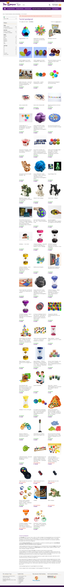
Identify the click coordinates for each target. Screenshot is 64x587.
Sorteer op (53, 21)
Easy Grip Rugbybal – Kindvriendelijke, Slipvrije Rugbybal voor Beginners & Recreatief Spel (54, 221)
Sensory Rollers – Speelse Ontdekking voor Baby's (38, 82)
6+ (4, 51)
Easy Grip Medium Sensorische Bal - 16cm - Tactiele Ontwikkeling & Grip (40, 221)
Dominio (5, 36)
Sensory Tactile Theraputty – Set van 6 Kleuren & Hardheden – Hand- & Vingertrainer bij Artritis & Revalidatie (54, 363)
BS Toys (5, 38)
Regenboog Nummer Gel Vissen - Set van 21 (54, 105)
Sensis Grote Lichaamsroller (39, 105)
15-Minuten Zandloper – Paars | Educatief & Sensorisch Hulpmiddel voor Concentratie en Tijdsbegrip (25, 316)
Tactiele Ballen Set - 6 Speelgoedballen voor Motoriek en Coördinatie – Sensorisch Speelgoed (25, 127)
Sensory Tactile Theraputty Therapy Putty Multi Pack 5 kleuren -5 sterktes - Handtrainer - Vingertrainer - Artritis (25, 502)
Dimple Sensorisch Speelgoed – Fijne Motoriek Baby (54, 82)
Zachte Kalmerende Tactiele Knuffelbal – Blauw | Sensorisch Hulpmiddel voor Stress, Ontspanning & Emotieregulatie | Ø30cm (40, 176)
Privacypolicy (21, 581)
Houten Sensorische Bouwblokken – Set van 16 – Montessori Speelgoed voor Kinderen (40, 339)
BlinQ (5, 37)
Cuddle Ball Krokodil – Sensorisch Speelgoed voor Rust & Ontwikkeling (25, 458)
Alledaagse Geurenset (52, 38)
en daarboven (8, 28)
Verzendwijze (21, 577)
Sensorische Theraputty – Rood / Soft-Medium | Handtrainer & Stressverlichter (25, 151)
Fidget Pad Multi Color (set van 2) (25, 481)
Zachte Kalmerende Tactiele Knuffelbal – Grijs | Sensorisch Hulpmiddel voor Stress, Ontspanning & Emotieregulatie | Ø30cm (40, 292)
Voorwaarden (21, 580)
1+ (4, 48)
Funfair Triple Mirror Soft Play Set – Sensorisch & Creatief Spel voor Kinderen (25, 291)
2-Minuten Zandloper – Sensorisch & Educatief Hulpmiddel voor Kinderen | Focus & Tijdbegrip (40, 245)
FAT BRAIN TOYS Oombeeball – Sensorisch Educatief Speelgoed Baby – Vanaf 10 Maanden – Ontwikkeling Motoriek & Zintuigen (40, 412)
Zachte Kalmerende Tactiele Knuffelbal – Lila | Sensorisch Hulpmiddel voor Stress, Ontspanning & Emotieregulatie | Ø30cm (40, 128)
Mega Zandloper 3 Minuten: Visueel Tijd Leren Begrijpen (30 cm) (25, 362)
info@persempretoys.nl (7, 579)
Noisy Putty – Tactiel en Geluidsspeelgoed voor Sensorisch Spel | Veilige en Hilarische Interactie (54, 387)
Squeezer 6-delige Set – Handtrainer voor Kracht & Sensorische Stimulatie (24, 435)
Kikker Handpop (51, 500)
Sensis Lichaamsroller (23, 105)
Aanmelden (59, 0)
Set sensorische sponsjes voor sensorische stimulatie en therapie (54, 126)
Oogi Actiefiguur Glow (52, 174)
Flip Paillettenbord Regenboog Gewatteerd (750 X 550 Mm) (54, 268)
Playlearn (5, 41)
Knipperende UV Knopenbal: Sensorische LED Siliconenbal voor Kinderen (39, 39)
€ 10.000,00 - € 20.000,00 (8, 32)
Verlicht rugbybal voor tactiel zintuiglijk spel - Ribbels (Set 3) (39, 61)
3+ (4, 49)
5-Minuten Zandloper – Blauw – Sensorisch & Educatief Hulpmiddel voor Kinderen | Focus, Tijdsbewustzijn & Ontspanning (54, 292)
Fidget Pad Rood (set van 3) (39, 481)
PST (4, 42)
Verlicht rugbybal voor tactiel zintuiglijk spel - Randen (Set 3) (25, 61)
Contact (20, 582)
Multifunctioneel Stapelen (38, 267)
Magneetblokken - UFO (23, 38)
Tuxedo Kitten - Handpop (53, 198)
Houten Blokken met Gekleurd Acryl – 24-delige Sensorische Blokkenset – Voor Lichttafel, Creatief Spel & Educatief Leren (25, 340)
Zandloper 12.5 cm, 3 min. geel (25, 409)
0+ (4, 47)
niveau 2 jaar (6, 54)
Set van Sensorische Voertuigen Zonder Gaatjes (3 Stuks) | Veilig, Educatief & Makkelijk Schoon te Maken (54, 435)
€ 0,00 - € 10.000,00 (7, 31)
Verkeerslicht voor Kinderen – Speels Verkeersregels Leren (39, 434)
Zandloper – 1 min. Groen (24, 244)
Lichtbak (35, 500)
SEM (4, 43)
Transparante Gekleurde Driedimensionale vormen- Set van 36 (54, 315)
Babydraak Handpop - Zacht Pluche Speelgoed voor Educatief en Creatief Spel (25, 199)
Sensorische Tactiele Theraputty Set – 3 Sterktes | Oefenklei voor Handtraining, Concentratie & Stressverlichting (40, 525)
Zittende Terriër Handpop (38, 198)
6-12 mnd (5, 53)
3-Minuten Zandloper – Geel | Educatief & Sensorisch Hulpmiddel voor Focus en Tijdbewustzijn (25, 269)
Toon (20, 21)
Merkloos (5, 39)
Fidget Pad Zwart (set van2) (53, 481)
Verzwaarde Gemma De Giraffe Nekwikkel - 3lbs (25, 174)
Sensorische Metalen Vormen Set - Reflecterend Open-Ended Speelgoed (54, 61)
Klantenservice (21, 579)
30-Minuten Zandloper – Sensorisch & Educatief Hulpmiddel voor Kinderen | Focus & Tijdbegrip (54, 245)
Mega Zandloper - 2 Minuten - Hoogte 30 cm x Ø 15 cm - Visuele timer (54, 339)
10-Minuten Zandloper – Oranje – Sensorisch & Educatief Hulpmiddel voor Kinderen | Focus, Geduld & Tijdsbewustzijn (25, 525)
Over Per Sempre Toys (22, 576)
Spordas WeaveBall (37, 385)
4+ (4, 50)
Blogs (20, 583)
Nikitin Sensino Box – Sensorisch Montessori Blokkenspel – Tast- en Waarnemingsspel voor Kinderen (25, 83)
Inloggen (55, 0)
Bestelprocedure (21, 578)
